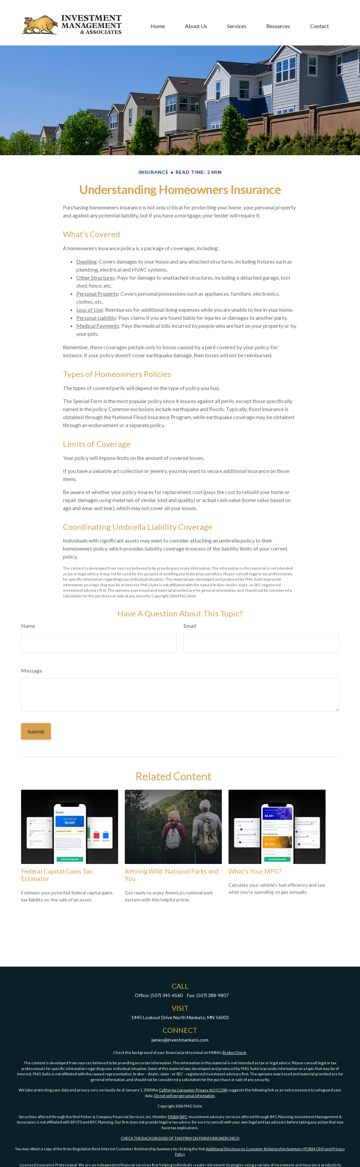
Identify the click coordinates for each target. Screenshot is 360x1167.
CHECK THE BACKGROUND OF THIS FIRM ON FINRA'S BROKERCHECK (180, 1138)
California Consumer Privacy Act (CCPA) (193, 1090)
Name (28, 625)
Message (31, 670)
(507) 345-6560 (167, 995)
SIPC (183, 1116)
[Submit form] (36, 731)
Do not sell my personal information (184, 1095)
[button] (158, 14)
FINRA (173, 1116)
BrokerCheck (234, 1052)
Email (189, 625)
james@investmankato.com (180, 1040)
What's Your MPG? (255, 871)
